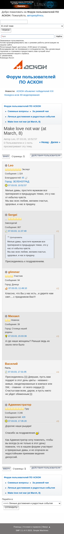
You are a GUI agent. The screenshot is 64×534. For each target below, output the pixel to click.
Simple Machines (40, 530)
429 (23, 417)
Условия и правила (32, 527)
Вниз (6, 156)
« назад (44, 142)
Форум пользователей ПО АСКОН (31, 79)
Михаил (13, 316)
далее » (55, 142)
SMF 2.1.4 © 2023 (24, 530)
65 (23, 178)
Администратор (19, 404)
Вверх (6, 469)
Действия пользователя (46, 155)
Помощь (17, 527)
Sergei (12, 214)
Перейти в (7, 499)
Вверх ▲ (46, 527)
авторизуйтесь (35, 15)
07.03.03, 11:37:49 (17, 231)
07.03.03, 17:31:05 (17, 372)
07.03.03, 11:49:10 (18, 288)
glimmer (14, 272)
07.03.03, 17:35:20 (17, 421)
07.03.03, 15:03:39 (17, 336)
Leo (10, 165)
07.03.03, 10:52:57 (17, 185)
